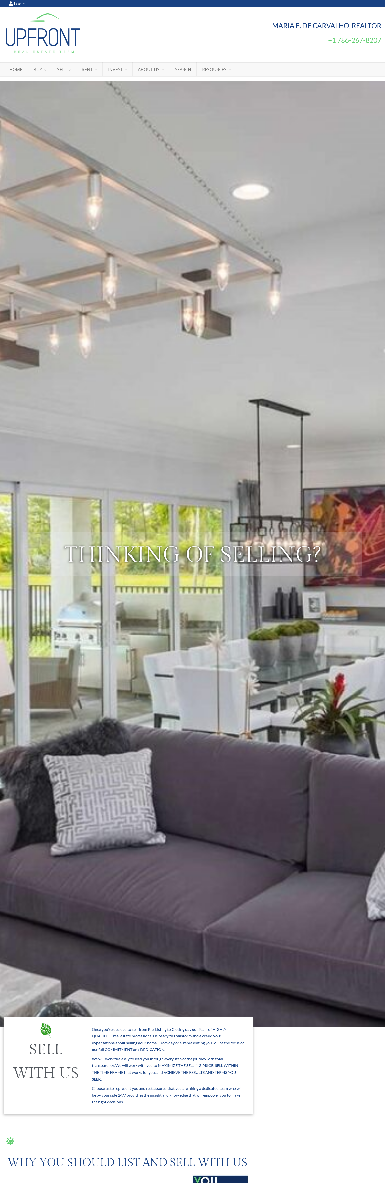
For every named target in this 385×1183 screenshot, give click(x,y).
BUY (39, 69)
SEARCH (183, 69)
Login (17, 4)
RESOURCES (216, 69)
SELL (64, 69)
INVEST (117, 69)
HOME (15, 69)
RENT (89, 69)
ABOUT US (151, 69)
